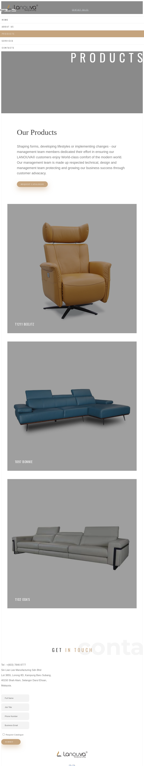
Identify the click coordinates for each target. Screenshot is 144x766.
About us (8, 26)
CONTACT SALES (80, 10)
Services (7, 40)
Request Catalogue (33, 184)
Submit (11, 745)
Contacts (8, 47)
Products (8, 33)
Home (5, 19)
